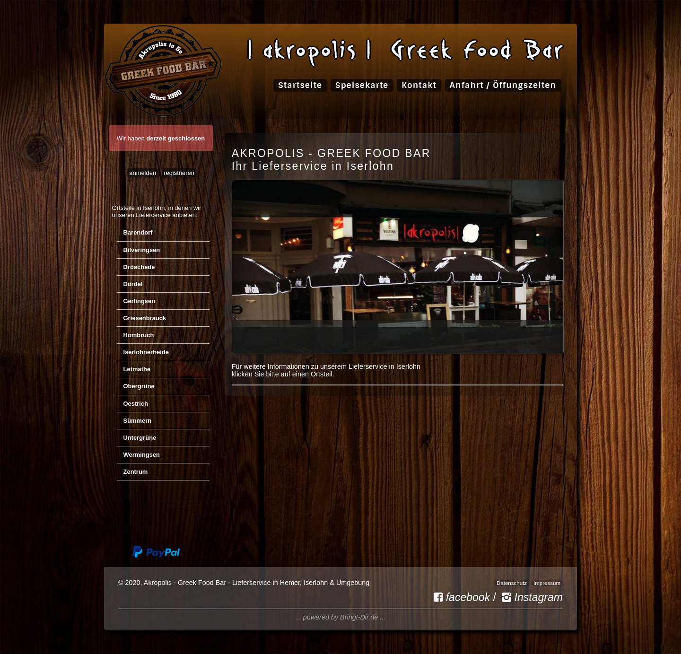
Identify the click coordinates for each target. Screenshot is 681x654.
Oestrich (135, 403)
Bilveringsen (141, 249)
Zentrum (135, 471)
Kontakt (419, 85)
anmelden (142, 172)
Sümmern (137, 420)
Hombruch (138, 335)
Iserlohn (154, 207)
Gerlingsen (139, 301)
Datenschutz (512, 583)
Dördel (133, 284)
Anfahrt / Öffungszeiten (503, 85)
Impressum (546, 583)
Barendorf (138, 232)
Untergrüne (140, 437)
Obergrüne (139, 386)
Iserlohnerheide (146, 352)
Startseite (300, 85)
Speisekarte (361, 85)
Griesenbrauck (144, 318)
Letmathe (137, 369)
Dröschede (139, 266)
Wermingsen (141, 454)
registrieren (179, 172)
